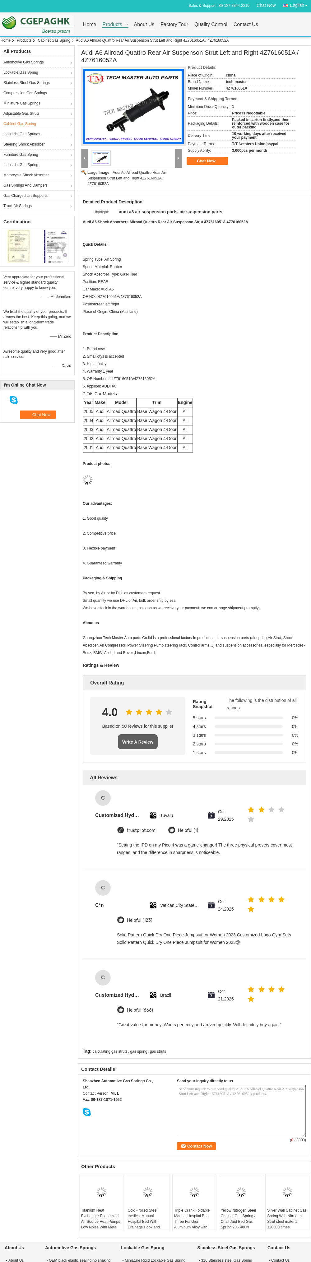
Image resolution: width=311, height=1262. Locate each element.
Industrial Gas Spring (20, 165)
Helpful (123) (139, 920)
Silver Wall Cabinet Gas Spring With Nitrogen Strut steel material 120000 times (286, 1218)
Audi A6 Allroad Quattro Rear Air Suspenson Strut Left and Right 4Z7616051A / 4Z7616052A (126, 178)
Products (112, 24)
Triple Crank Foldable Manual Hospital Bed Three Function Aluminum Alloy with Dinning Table (192, 1221)
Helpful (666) (140, 1010)
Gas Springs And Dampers (25, 185)
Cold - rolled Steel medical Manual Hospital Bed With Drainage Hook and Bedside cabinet (144, 1221)
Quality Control (210, 24)
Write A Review (137, 742)
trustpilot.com (141, 830)
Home (89, 24)
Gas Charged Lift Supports (25, 195)
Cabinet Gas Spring (54, 40)
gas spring (138, 1051)
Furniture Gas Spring (20, 154)
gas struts (158, 1051)
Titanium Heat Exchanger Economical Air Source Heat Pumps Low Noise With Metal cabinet (100, 1221)
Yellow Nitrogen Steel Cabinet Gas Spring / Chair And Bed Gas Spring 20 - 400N (238, 1218)
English (300, 4)
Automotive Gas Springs (23, 62)
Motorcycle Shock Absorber (26, 175)
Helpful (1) (188, 830)
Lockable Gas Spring (20, 72)
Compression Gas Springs (25, 93)
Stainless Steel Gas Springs (26, 83)
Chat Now (266, 5)
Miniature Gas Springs (21, 103)
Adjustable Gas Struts (21, 113)
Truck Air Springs (17, 206)
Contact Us (246, 24)
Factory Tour (174, 24)
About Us (144, 24)
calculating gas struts (110, 1051)
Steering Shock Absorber (24, 144)
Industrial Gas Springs (21, 134)
